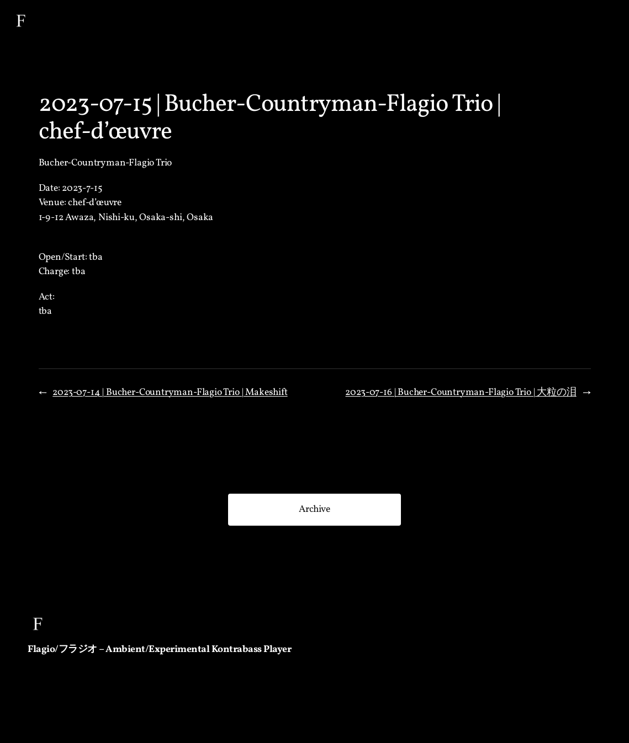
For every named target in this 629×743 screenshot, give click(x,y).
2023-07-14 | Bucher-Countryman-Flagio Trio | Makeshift (169, 392)
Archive (314, 509)
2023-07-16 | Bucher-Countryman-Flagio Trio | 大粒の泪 (460, 392)
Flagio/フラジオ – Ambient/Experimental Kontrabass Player (159, 649)
